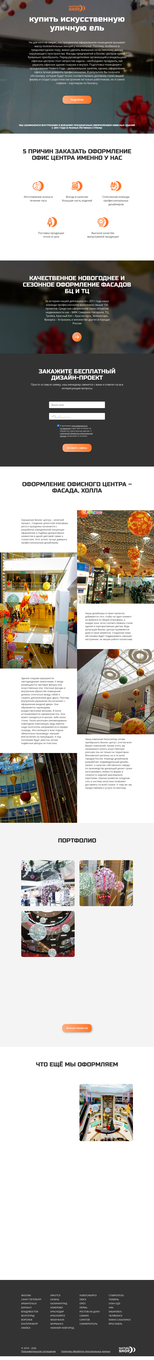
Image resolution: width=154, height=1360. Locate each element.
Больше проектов (77, 1028)
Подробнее (77, 99)
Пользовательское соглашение (38, 1355)
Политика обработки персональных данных (85, 1355)
